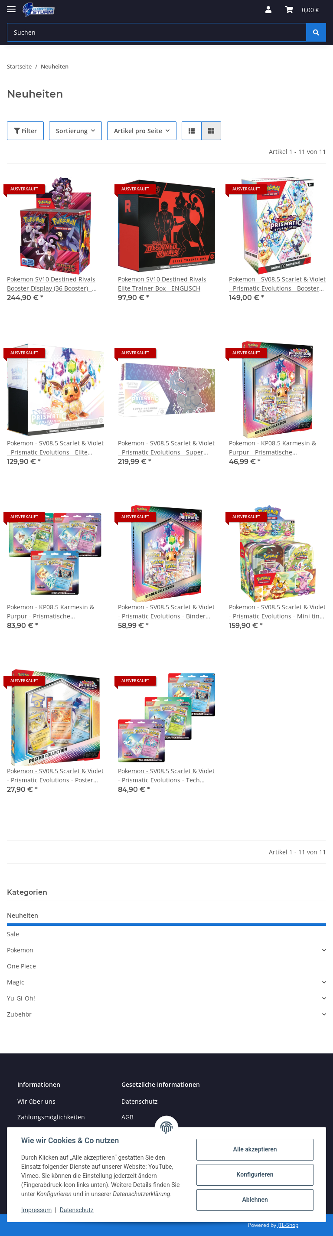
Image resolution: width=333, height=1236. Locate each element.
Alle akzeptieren (255, 1149)
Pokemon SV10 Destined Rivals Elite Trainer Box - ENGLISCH (162, 283)
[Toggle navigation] (11, 5)
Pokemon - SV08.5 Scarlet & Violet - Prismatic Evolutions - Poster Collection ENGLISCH (55, 776)
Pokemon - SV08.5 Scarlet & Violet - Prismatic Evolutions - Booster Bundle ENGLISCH (277, 284)
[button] (268, 9)
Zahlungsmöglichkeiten (51, 1117)
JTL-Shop (288, 1225)
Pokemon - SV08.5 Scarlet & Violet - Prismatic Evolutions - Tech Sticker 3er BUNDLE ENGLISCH (166, 776)
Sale (13, 934)
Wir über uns (36, 1101)
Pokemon (20, 950)
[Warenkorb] (302, 9)
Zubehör (19, 1014)
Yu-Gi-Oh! (21, 998)
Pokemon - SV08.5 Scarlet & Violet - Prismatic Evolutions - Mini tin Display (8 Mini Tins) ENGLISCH (277, 612)
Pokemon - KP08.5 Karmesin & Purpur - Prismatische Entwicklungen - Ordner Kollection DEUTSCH (272, 448)
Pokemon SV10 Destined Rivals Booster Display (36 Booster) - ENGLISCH (51, 284)
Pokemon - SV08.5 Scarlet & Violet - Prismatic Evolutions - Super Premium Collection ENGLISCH (166, 448)
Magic (15, 982)
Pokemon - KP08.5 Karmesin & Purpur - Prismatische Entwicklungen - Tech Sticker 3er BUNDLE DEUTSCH (54, 612)
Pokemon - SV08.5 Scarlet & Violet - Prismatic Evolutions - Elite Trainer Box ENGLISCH (55, 448)
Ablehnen (255, 1199)
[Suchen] (157, 32)
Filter (25, 131)
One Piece (21, 966)
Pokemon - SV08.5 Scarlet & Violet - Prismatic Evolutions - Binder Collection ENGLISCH (166, 612)
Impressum (36, 1210)
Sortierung (72, 131)
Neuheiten (22, 915)
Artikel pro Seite (138, 131)
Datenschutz (139, 1101)
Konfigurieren (254, 1174)
